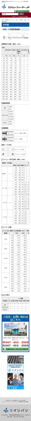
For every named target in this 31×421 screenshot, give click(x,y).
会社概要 (25, 16)
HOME (13, 16)
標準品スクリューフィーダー (11, 20)
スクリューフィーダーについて (10, 401)
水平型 (21, 20)
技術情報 (21, 401)
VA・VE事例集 (13, 400)
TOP (3, 20)
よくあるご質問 (21, 400)
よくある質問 (19, 16)
